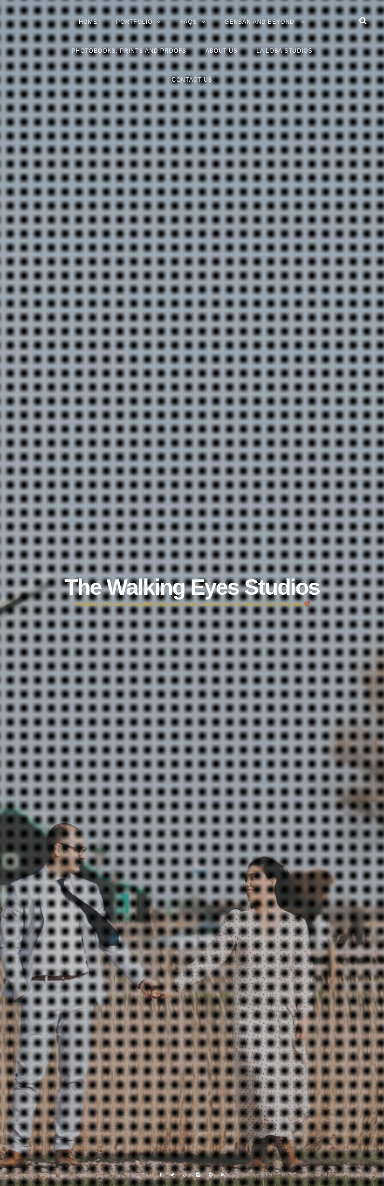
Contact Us (192, 80)
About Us (222, 51)
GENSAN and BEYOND (260, 22)
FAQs (188, 22)
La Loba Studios (284, 51)
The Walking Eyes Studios (192, 587)
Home (88, 22)
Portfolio (134, 22)
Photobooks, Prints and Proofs (128, 51)
